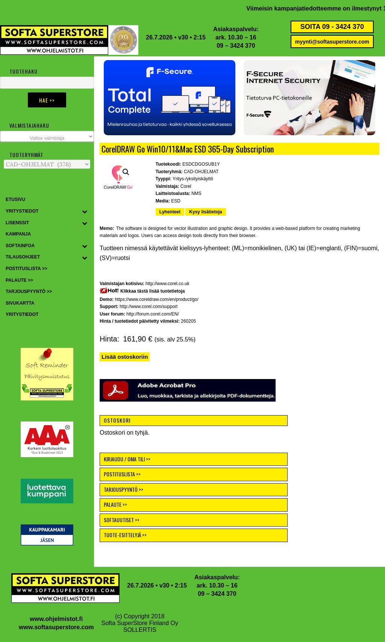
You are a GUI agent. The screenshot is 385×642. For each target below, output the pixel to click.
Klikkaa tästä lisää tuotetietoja (152, 291)
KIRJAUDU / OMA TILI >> (127, 459)
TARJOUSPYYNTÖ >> (123, 489)
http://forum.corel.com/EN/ (152, 314)
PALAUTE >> (115, 504)
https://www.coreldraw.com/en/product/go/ (157, 299)
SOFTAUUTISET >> (121, 520)
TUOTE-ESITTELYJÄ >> (125, 535)
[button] (169, 97)
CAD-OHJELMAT (201, 171)
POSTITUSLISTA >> (122, 474)
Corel (185, 186)
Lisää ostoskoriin (125, 356)
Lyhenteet (169, 212)
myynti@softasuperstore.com (332, 42)
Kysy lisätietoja (205, 212)
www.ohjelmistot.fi (56, 619)
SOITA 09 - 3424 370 (332, 26)
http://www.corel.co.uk (167, 283)
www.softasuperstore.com (56, 627)
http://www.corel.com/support (148, 306)
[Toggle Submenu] (84, 211)
